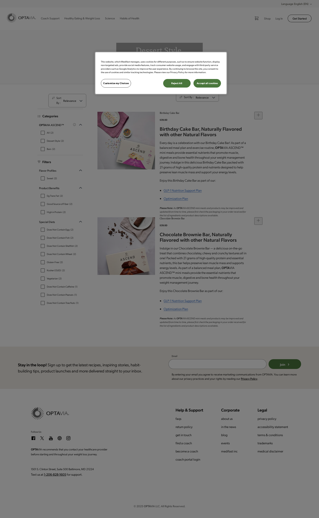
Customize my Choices (116, 83)
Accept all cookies (207, 83)
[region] (161, 73)
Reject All (176, 83)
